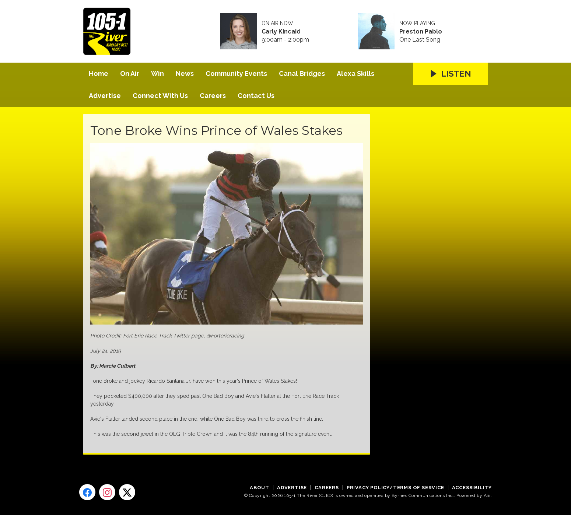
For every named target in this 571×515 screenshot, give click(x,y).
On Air (129, 73)
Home (98, 73)
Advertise (105, 95)
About (259, 487)
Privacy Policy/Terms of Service (395, 487)
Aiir (487, 495)
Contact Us (256, 95)
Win (157, 73)
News (185, 73)
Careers (213, 95)
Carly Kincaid (281, 31)
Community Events (236, 73)
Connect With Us (160, 95)
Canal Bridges (302, 73)
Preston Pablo (420, 31)
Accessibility (472, 487)
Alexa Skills (355, 73)
